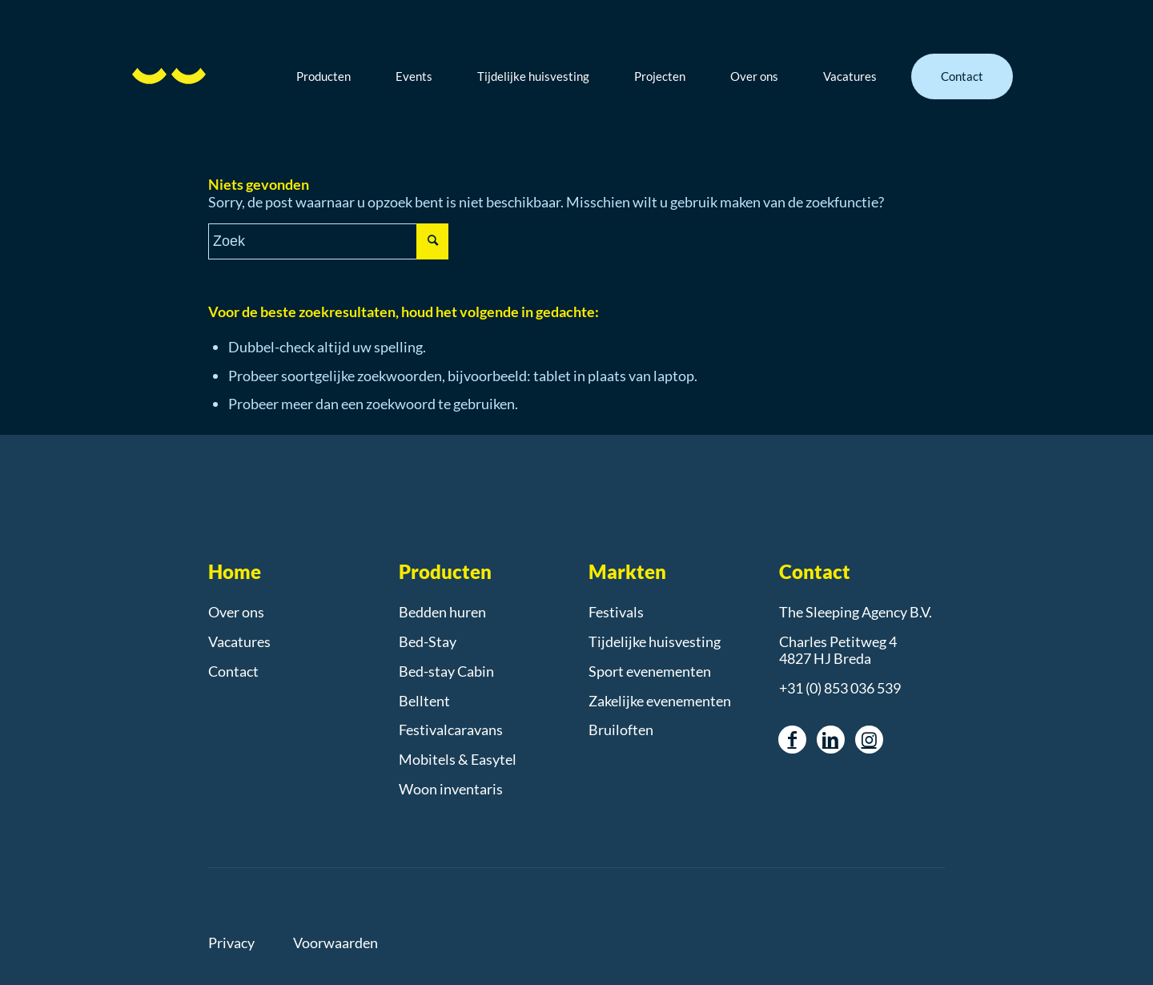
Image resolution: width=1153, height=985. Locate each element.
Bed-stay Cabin (446, 671)
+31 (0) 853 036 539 (840, 688)
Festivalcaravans (451, 729)
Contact (233, 671)
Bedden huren (442, 612)
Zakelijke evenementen (660, 701)
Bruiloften (621, 729)
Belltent (424, 701)
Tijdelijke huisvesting (655, 641)
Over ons (236, 612)
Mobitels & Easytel (457, 759)
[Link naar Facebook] (792, 740)
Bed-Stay (427, 641)
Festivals (616, 612)
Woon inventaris (451, 789)
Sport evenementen (650, 671)
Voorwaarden (335, 942)
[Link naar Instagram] (869, 740)
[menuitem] (335, 76)
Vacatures (239, 641)
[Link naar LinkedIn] (831, 740)
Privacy (231, 942)
